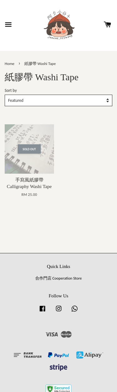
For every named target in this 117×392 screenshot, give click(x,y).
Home (9, 63)
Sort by (11, 90)
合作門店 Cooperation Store (58, 278)
